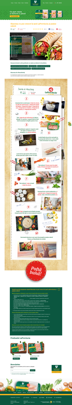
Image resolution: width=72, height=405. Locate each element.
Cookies (12, 403)
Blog (43, 2)
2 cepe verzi (14, 43)
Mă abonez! (33, 370)
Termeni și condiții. (23, 374)
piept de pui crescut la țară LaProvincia (23, 298)
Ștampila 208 (26, 401)
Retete (24, 392)
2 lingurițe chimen (15, 53)
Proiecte (46, 2)
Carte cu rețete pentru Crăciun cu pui (44, 66)
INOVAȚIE (50, 397)
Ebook (22, 2)
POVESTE (27, 397)
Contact (57, 392)
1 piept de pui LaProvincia (16, 41)
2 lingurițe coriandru (15, 52)
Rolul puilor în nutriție (32, 66)
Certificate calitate (48, 392)
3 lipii (13, 48)
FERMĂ (42, 397)
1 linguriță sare (14, 55)
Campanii (50, 2)
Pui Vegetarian (30, 392)
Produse (15, 2)
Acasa (14, 392)
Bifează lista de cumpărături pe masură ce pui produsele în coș (21, 39)
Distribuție (26, 2)
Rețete (19, 2)
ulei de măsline (14, 56)
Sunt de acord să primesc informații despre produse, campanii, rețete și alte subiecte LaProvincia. (23, 374)
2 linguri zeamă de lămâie (16, 44)
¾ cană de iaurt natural (16, 42)
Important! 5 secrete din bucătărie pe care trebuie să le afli (20, 68)
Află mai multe (16, 358)
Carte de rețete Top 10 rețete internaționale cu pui (19, 66)
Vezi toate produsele (14, 16)
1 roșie (13, 46)
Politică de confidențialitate (15, 402)
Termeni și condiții (13, 401)
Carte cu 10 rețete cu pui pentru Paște (38, 68)
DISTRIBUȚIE (58, 397)
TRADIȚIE (35, 397)
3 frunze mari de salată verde (17, 47)
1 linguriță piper (14, 54)
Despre (12, 2)
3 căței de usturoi (15, 45)
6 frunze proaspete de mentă (17, 49)
